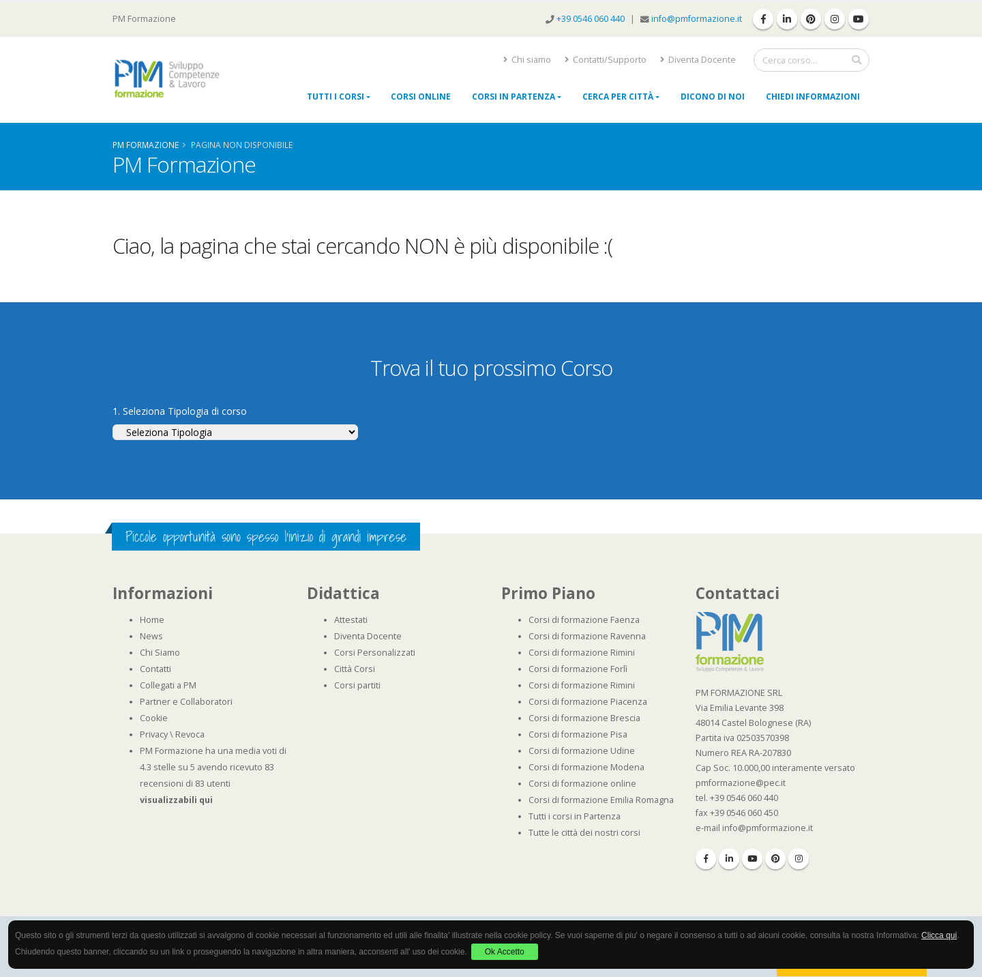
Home (152, 620)
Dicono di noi (713, 96)
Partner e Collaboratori (186, 702)
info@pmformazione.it (696, 19)
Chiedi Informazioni (813, 96)
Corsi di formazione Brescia (584, 718)
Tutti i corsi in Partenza (575, 816)
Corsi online (421, 96)
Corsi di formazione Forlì (578, 669)
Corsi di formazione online (582, 783)
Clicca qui (939, 935)
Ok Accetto (504, 952)
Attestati (351, 620)
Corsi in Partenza (513, 96)
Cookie (154, 718)
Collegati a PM (168, 685)
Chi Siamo (160, 652)
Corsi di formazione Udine (582, 751)
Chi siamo (527, 59)
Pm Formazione (146, 144)
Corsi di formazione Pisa (578, 734)
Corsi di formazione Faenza (584, 620)
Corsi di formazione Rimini (582, 652)
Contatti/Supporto (605, 59)
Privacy (154, 734)
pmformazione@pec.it (741, 783)
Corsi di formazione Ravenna (587, 636)
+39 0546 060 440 (591, 19)
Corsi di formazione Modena (586, 767)
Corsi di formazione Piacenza (588, 702)
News (151, 636)
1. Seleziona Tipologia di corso (180, 411)
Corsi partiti (357, 685)
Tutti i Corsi (335, 96)
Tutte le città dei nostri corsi (584, 833)
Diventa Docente (698, 59)
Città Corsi (354, 669)
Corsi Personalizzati (374, 652)
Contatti (155, 669)
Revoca (190, 734)
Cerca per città (617, 96)
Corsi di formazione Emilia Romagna (601, 800)
